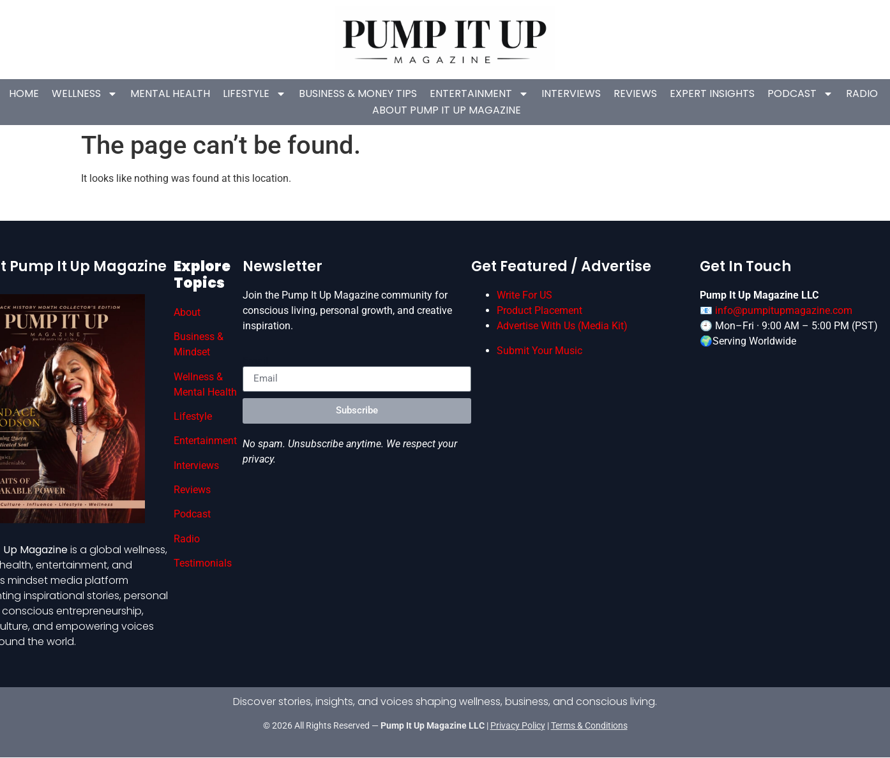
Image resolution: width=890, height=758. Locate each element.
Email (255, 361)
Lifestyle (254, 93)
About (187, 312)
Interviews (571, 93)
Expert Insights (712, 93)
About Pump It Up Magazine (446, 110)
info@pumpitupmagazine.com (783, 310)
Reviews (635, 93)
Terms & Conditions (589, 725)
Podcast (800, 93)
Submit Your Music (539, 351)
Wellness (84, 93)
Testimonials (203, 563)
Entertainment (479, 93)
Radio (862, 93)
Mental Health (170, 93)
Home (24, 93)
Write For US (524, 295)
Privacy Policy (517, 725)
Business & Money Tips (358, 93)
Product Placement (539, 310)
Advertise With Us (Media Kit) (562, 326)
